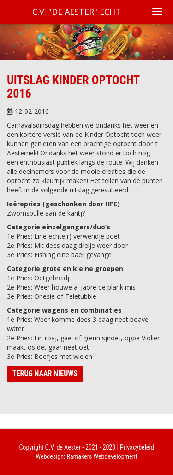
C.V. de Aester (63, 447)
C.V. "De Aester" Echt (76, 11)
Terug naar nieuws (45, 373)
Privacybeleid (137, 447)
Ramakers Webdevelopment (102, 456)
